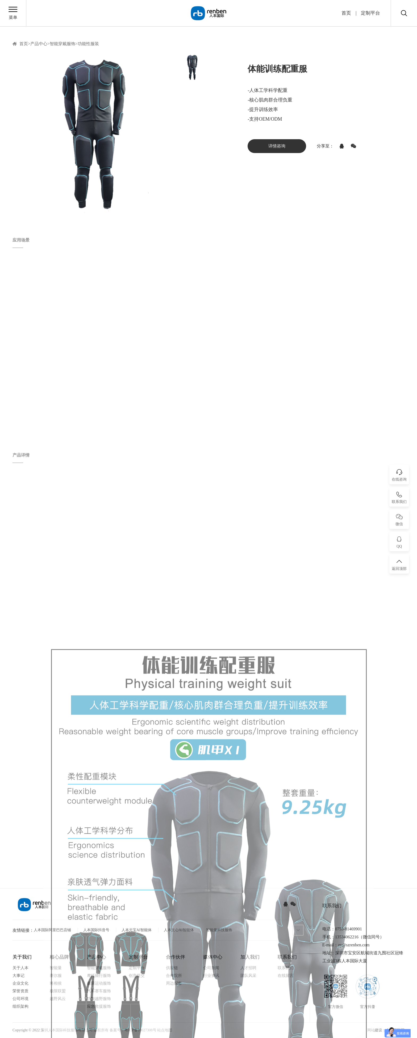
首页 (346, 13)
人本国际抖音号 (96, 930)
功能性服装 (88, 44)
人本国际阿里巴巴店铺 (52, 930)
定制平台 (370, 13)
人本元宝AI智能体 (137, 930)
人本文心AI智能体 (179, 930)
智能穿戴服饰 (62, 44)
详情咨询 (276, 146)
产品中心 (38, 44)
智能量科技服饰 (219, 930)
